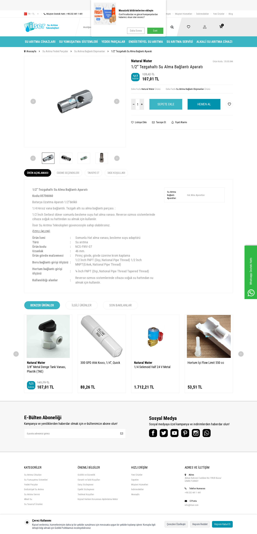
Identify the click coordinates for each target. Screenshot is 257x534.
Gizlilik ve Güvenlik (86, 474)
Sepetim (135, 479)
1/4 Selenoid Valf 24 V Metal (152, 367)
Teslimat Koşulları (86, 494)
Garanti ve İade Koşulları (89, 479)
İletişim (167, 13)
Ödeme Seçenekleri (68, 172)
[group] (75, 101)
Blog (231, 13)
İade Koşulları (116, 172)
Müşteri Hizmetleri (183, 13)
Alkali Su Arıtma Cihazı (214, 41)
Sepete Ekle (165, 104)
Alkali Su (28, 499)
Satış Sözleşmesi (85, 484)
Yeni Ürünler (218, 13)
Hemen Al (204, 104)
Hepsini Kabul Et (222, 524)
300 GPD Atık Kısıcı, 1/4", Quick (100, 362)
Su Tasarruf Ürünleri (33, 504)
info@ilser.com (191, 505)
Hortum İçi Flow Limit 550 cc (206, 362)
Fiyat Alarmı (179, 122)
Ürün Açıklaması (37, 172)
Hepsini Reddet (200, 524)
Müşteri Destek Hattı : (62, 13)
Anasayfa (30, 51)
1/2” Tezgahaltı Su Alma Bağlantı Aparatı (131, 51)
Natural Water (141, 61)
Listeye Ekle (139, 122)
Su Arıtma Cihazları (40, 41)
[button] (33, 101)
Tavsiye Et (159, 122)
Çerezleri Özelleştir (176, 524)
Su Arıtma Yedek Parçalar (55, 51)
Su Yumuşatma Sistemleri (78, 41)
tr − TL (31, 13)
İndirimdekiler (202, 13)
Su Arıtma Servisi (180, 41)
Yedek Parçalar (113, 41)
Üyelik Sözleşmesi (86, 489)
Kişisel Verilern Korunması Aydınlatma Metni (98, 499)
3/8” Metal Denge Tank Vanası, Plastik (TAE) (46, 369)
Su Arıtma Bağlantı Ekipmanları (89, 51)
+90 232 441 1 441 (193, 492)
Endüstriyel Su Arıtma (146, 41)
